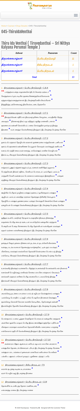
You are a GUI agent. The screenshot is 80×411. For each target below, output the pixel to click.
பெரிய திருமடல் (45, 71)
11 (73, 58)
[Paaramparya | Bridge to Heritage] (40, 6)
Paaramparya (25, 408)
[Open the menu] (76, 15)
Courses (11, 26)
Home (3, 26)
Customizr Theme (59, 408)
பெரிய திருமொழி (46, 58)
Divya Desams (21, 26)
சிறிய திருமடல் (45, 64)
